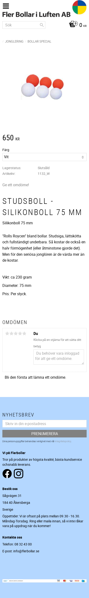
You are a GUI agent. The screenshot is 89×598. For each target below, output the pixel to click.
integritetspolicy (63, 441)
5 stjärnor (24, 333)
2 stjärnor (11, 333)
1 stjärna (7, 333)
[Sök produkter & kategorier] (23, 25)
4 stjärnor (20, 333)
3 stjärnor (16, 333)
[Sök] (41, 25)
